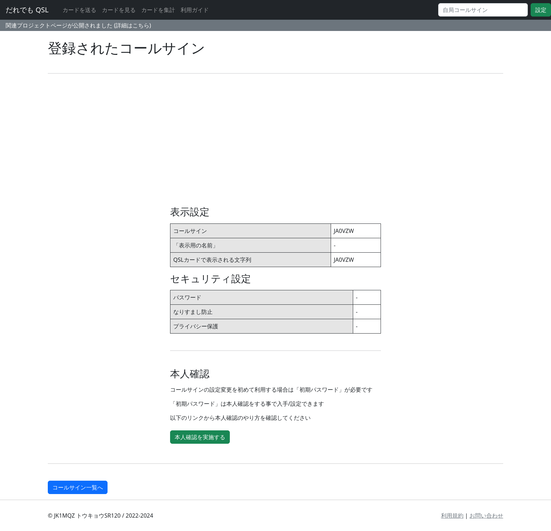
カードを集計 (158, 10)
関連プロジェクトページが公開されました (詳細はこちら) (78, 25)
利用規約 (452, 515)
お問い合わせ (486, 515)
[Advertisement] (275, 139)
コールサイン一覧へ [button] (77, 487)
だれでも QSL (27, 9)
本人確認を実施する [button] (200, 437)
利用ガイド (195, 10)
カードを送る (79, 10)
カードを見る (119, 10)
